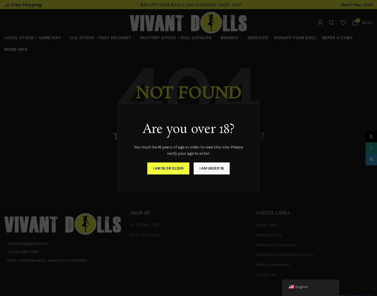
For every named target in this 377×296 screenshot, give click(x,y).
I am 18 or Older (168, 168)
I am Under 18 (211, 168)
